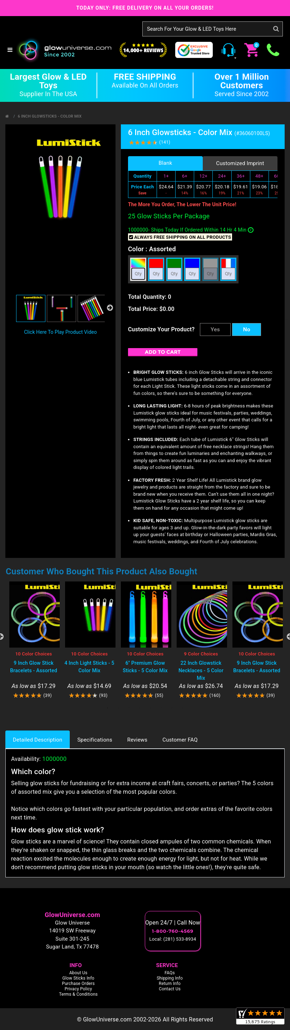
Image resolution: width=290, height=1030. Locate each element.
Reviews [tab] (137, 740)
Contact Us (170, 988)
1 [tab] (107, 708)
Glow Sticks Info (78, 977)
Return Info (170, 983)
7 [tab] (172, 708)
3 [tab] (129, 708)
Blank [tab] (165, 163)
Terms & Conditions (78, 993)
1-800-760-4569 (172, 931)
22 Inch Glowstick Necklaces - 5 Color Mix (200, 670)
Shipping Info (170, 977)
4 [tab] (139, 708)
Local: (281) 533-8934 (172, 939)
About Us (78, 972)
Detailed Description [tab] (37, 740)
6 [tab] (161, 708)
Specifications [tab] (94, 740)
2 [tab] (118, 708)
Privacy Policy (78, 988)
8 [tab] (182, 708)
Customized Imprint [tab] (240, 163)
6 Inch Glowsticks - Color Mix (50, 116)
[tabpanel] (34, 640)
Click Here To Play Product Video (60, 332)
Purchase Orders (78, 983)
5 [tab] (150, 708)
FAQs (169, 972)
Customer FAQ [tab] (179, 740)
